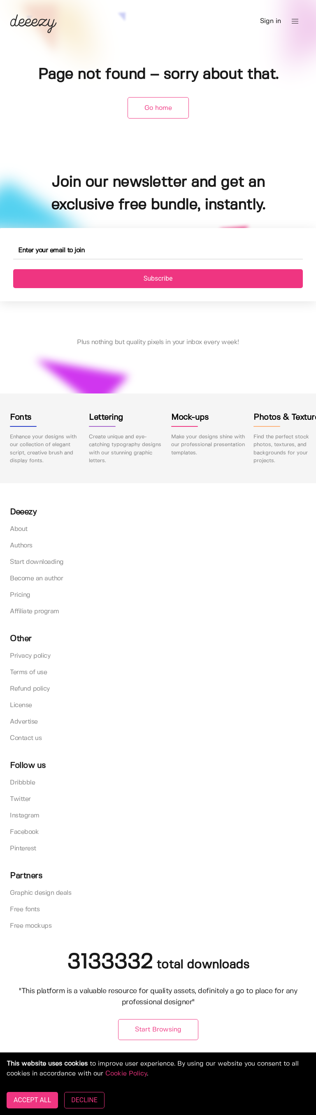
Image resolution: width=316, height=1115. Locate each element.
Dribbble (22, 783)
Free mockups (30, 926)
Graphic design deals (40, 893)
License (21, 705)
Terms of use (28, 672)
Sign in (270, 21)
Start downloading (37, 562)
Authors (21, 545)
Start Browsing (158, 1030)
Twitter (20, 799)
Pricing (20, 595)
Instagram (25, 815)
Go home (158, 108)
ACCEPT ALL (32, 1100)
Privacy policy (30, 656)
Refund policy (30, 689)
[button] (295, 21)
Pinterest (23, 848)
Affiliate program (34, 611)
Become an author (36, 578)
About (19, 529)
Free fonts (25, 909)
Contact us (26, 738)
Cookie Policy (126, 1074)
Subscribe (158, 278)
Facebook (24, 832)
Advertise (24, 722)
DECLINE (84, 1100)
